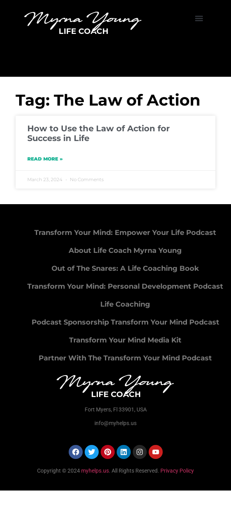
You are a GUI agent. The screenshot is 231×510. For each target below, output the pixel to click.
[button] (199, 18)
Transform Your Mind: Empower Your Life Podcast (125, 232)
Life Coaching (125, 304)
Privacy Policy (177, 471)
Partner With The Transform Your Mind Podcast (125, 358)
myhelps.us (94, 471)
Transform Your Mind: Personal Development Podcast (125, 286)
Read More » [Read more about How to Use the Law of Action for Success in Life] (45, 159)
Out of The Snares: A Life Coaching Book (125, 268)
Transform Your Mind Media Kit (125, 340)
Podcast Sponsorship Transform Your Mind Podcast (125, 322)
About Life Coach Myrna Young (125, 250)
